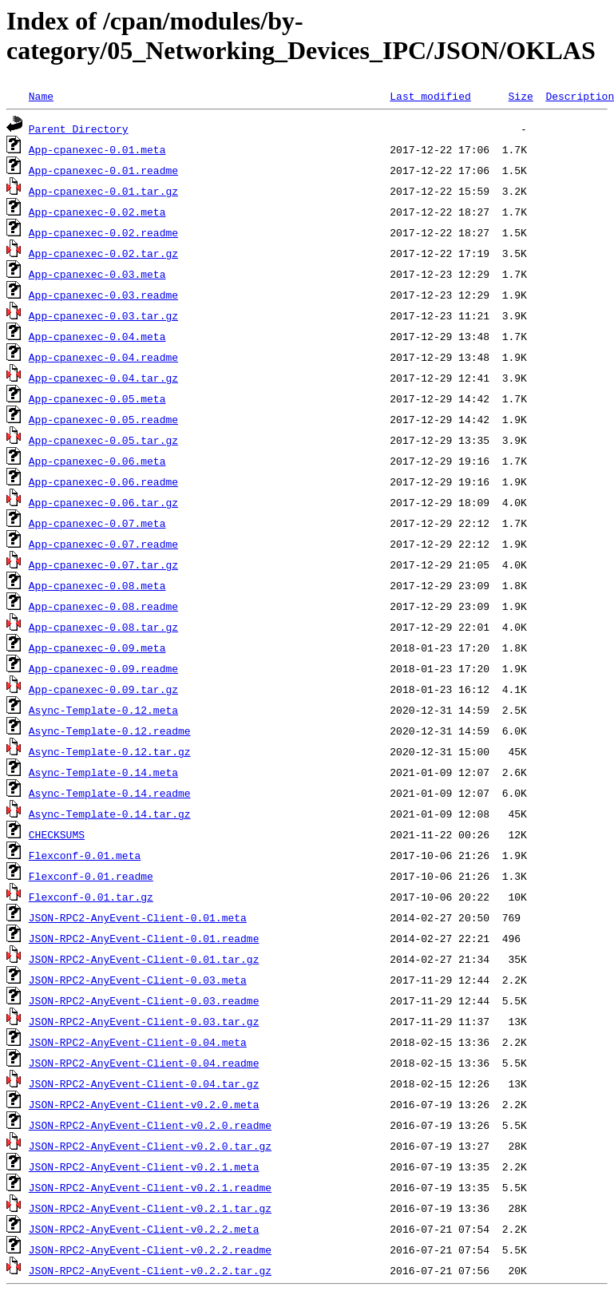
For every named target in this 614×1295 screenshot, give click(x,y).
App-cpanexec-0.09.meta (97, 647)
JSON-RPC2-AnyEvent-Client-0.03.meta (138, 979)
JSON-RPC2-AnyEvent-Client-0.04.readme (144, 1062)
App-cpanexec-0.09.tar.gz (103, 689)
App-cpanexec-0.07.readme (103, 544)
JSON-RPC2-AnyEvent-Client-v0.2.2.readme (150, 1249)
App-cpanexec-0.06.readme (103, 481)
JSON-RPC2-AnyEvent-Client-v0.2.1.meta (144, 1166)
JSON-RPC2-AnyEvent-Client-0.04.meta (138, 1042)
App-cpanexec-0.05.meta (97, 398)
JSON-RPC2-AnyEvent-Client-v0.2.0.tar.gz (150, 1146)
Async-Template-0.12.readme (110, 730)
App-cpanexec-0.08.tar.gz (103, 627)
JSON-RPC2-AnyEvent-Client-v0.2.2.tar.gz (150, 1270)
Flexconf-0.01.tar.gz (91, 896)
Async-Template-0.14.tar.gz (110, 813)
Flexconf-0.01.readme (91, 876)
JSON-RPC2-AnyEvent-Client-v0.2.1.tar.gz (150, 1208)
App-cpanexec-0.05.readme (103, 419)
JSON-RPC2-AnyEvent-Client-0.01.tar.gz (144, 959)
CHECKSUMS (57, 834)
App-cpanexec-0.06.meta (97, 460)
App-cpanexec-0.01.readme (103, 170)
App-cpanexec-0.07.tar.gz (103, 564)
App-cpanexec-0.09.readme (103, 668)
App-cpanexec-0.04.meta (97, 336)
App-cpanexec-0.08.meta (97, 585)
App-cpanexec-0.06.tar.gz (103, 502)
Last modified (430, 96)
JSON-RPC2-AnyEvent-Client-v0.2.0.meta (144, 1104)
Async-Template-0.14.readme (110, 793)
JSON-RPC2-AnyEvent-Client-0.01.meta (138, 917)
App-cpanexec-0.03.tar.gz (103, 315)
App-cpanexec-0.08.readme (103, 606)
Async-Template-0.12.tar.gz (110, 751)
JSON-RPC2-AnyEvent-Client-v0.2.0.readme (150, 1125)
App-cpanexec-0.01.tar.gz (103, 191)
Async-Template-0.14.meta (103, 772)
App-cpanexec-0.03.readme (103, 294)
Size (520, 96)
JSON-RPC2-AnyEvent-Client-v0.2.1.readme (150, 1187)
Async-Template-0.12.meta (103, 710)
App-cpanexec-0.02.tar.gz (103, 253)
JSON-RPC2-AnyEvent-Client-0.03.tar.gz (144, 1021)
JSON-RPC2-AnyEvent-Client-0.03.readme (144, 1000)
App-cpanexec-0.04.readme (103, 357)
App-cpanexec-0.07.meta (97, 523)
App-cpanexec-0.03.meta (97, 274)
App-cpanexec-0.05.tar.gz (103, 440)
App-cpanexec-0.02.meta (97, 211)
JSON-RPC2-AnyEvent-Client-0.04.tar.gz (144, 1083)
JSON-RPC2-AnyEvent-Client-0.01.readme (144, 938)
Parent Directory (79, 128)
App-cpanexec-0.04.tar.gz (103, 377)
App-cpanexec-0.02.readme (103, 232)
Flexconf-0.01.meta (85, 855)
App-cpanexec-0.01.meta (97, 149)
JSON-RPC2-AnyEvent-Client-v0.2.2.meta (144, 1229)
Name (41, 96)
